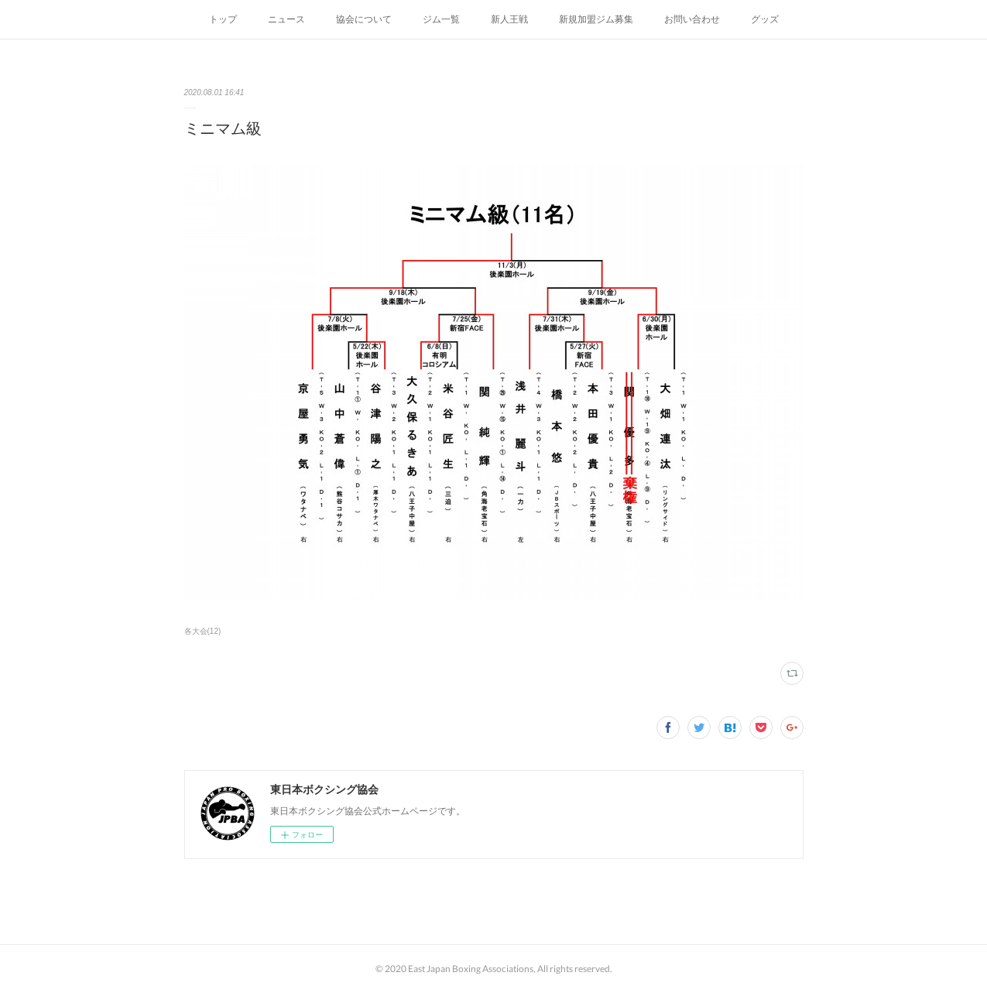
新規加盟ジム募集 (596, 19)
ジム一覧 (441, 19)
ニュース (286, 19)
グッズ (765, 19)
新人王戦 (509, 19)
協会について (364, 19)
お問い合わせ (692, 19)
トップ (223, 19)
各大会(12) (202, 631)
